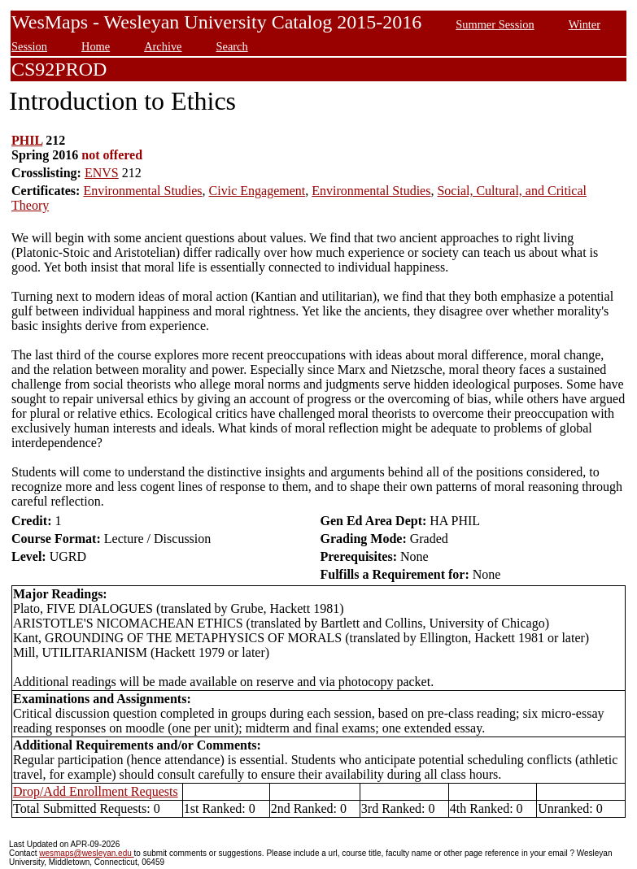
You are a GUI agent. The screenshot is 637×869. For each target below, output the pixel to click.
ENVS (102, 173)
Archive (162, 46)
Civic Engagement (257, 191)
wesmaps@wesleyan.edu (86, 853)
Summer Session (495, 24)
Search (232, 46)
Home (95, 46)
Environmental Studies (142, 191)
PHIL (26, 140)
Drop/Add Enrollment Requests (95, 791)
